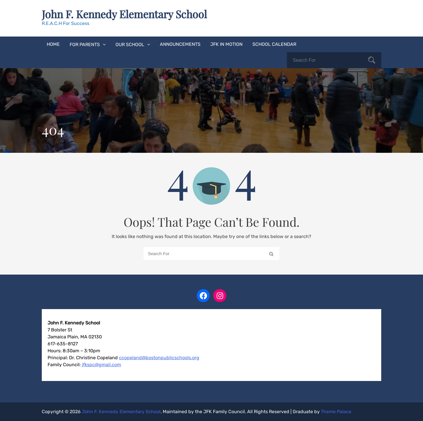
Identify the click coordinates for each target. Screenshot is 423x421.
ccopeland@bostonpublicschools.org (159, 357)
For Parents (85, 44)
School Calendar (274, 44)
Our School (129, 44)
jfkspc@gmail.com (101, 364)
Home (53, 44)
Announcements (180, 44)
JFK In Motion (226, 44)
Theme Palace (336, 411)
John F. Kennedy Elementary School (124, 14)
